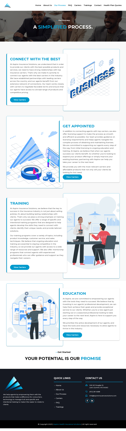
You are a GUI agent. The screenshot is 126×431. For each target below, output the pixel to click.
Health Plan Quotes (113, 5)
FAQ (70, 5)
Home (38, 5)
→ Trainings (59, 407)
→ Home (57, 385)
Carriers (77, 5)
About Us (47, 5)
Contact (97, 5)
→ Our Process (60, 394)
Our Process (60, 5)
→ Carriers (58, 398)
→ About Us (59, 390)
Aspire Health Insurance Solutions (67, 424)
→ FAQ (57, 403)
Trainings (88, 5)
